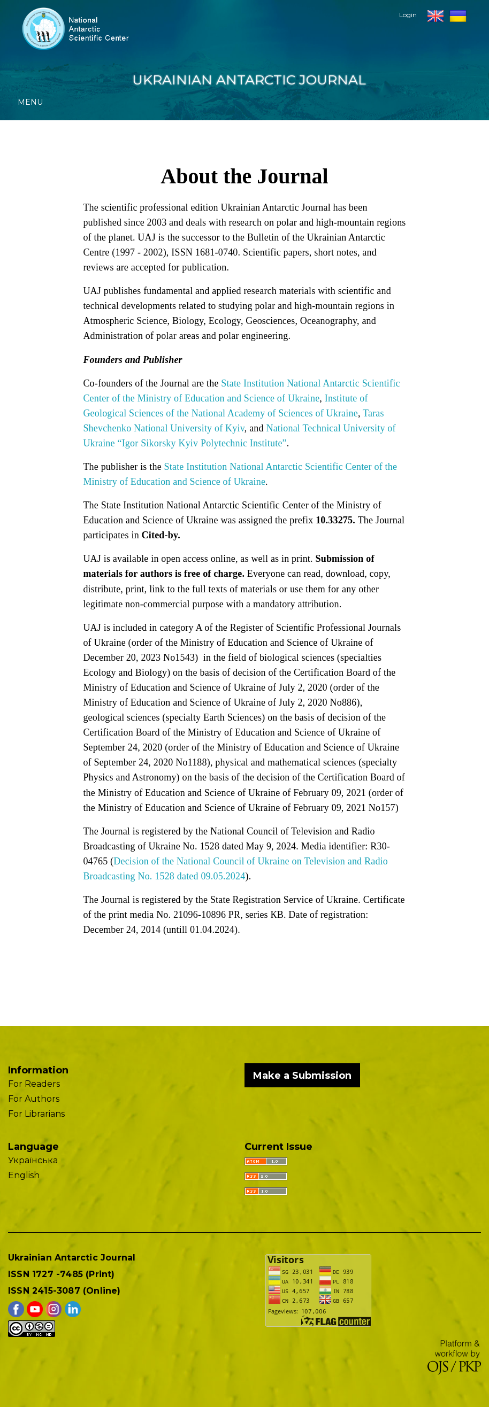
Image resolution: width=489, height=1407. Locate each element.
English (24, 1175)
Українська (33, 1160)
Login (408, 15)
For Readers (34, 1084)
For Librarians (36, 1114)
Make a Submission (302, 1075)
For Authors (33, 1099)
